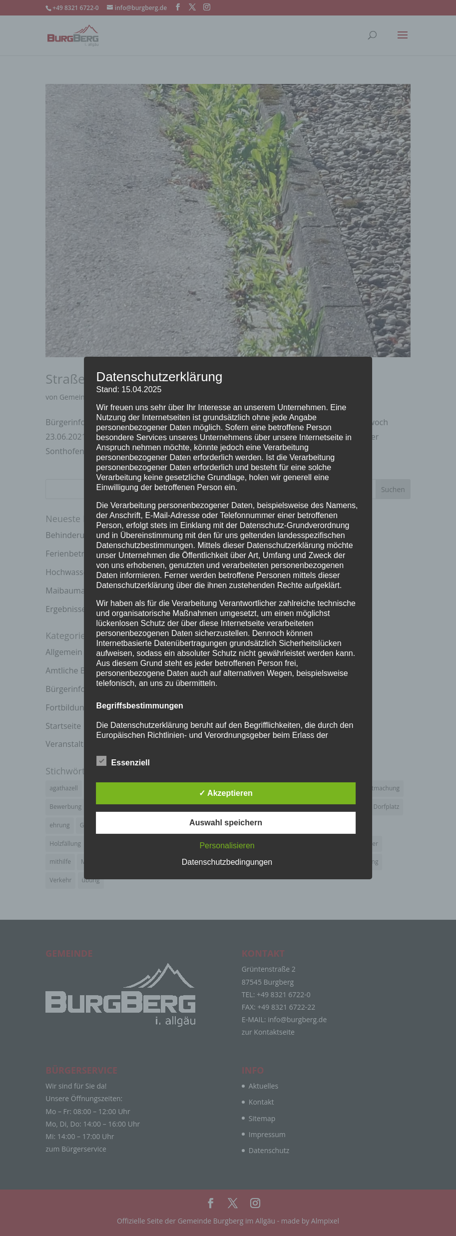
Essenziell (123, 761)
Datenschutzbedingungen (227, 862)
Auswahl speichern (225, 822)
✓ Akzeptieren (226, 793)
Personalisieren (226, 845)
